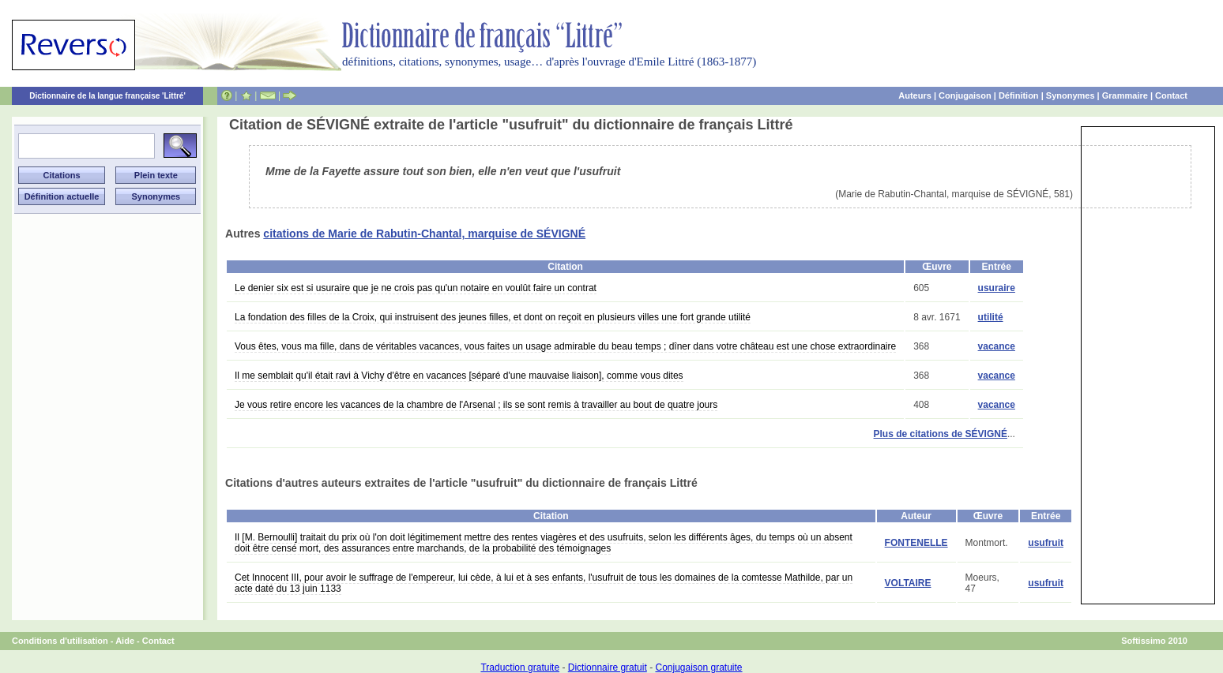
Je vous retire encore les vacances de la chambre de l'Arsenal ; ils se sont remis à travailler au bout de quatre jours (476, 404)
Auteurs (914, 95)
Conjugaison (965, 95)
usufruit (1045, 542)
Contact (1171, 95)
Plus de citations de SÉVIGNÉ (940, 433)
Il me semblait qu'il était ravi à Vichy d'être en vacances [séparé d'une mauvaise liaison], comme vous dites (459, 375)
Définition (1019, 95)
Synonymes (1070, 95)
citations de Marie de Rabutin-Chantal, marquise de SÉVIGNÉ (424, 233)
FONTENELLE (916, 542)
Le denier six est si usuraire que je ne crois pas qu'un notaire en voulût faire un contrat (415, 288)
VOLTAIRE (908, 583)
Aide (124, 640)
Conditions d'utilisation (60, 640)
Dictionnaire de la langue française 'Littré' (107, 96)
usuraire (996, 288)
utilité (990, 317)
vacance (996, 346)
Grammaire (1125, 95)
